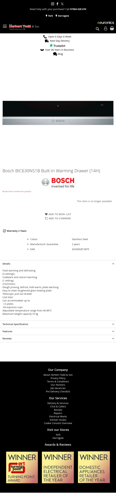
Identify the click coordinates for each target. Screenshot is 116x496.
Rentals (58, 409)
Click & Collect (58, 406)
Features (7, 331)
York (50, 15)
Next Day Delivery (60, 40)
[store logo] (24, 27)
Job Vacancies (58, 388)
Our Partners (58, 384)
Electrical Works (58, 416)
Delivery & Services (58, 403)
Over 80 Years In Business (59, 49)
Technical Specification (15, 324)
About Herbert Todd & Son (58, 374)
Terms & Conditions (58, 381)
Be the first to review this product (16, 191)
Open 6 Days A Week (59, 36)
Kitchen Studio (58, 419)
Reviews (7, 338)
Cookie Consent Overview (58, 423)
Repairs (58, 413)
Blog (60, 53)
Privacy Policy (58, 378)
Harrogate (63, 15)
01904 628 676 (78, 9)
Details (6, 263)
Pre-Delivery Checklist (58, 391)
